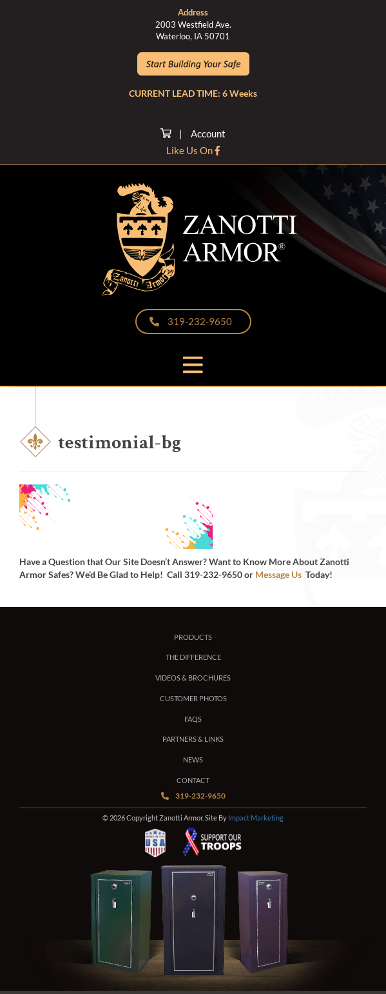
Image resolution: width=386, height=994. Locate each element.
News (193, 759)
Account (208, 133)
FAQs (193, 719)
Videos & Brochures (193, 677)
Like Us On (193, 150)
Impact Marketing (256, 817)
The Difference (193, 657)
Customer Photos (193, 698)
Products (193, 637)
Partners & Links (193, 739)
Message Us (278, 574)
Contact (193, 780)
